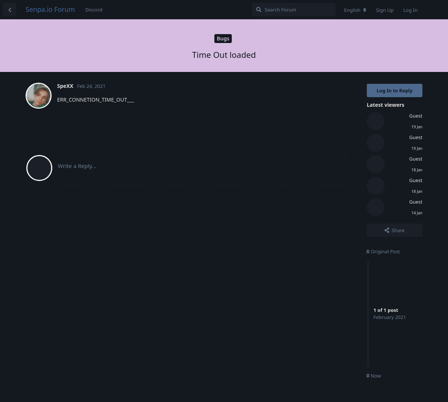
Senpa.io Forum (50, 9)
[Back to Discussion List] (9, 9)
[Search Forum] (294, 9)
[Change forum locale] (355, 10)
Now (373, 375)
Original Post (383, 251)
